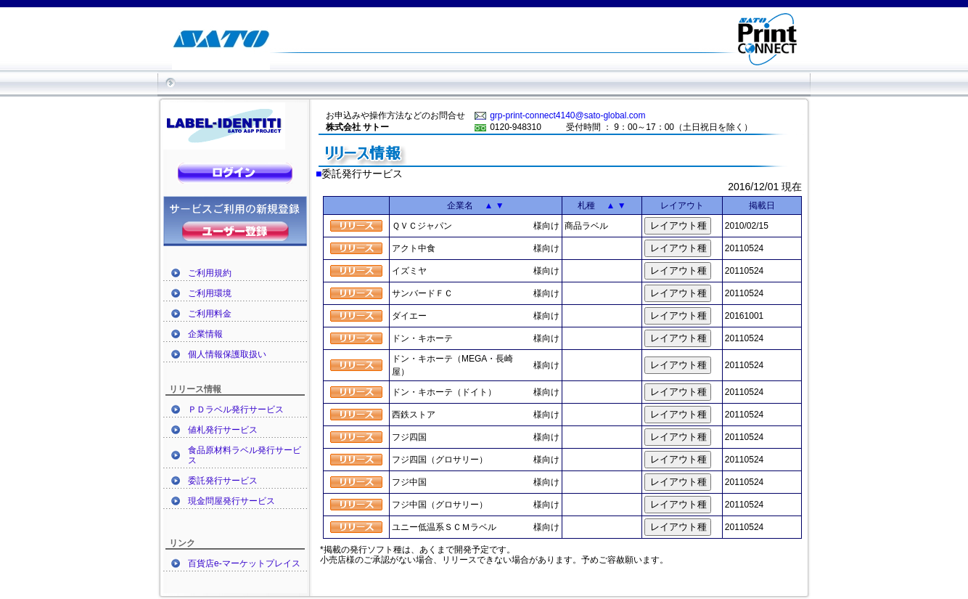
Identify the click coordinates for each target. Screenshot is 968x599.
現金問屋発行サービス (231, 501)
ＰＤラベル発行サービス (236, 409)
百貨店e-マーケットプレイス (244, 563)
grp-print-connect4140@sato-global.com (567, 115)
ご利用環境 (209, 293)
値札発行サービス (223, 430)
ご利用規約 (209, 273)
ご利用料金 (209, 314)
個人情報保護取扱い (227, 354)
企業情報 (205, 334)
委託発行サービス (223, 481)
